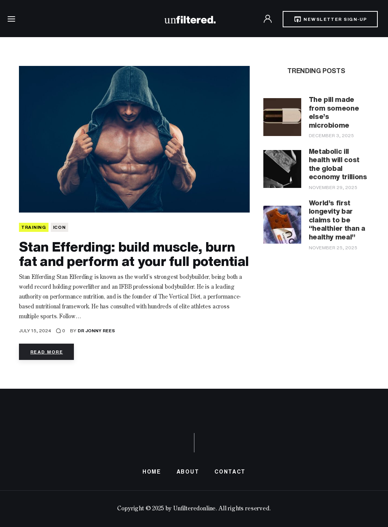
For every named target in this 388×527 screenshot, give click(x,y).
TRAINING (33, 227)
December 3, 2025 (331, 135)
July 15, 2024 (35, 330)
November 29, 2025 (333, 187)
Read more (46, 351)
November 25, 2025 (333, 247)
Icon (59, 227)
